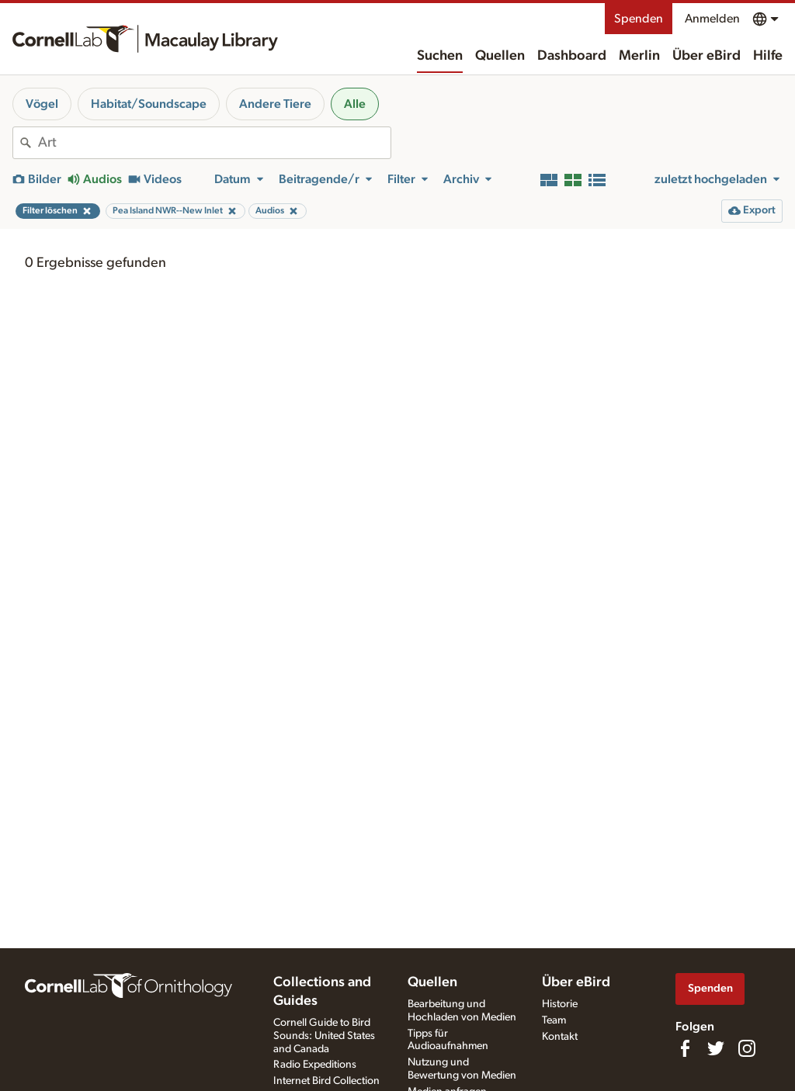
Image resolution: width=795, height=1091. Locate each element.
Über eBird (706, 56)
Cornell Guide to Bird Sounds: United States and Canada (324, 1036)
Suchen (440, 56)
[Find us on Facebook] (684, 1048)
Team (554, 1020)
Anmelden (712, 18)
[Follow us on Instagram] (747, 1048)
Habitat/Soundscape (149, 104)
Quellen (500, 56)
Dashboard (571, 56)
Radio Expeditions (314, 1064)
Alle (355, 104)
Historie (560, 1004)
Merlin (639, 56)
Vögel (42, 104)
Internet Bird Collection (326, 1080)
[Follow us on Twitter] (715, 1048)
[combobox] (214, 142)
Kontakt (560, 1036)
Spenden (638, 18)
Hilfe (768, 56)
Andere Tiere (275, 104)
